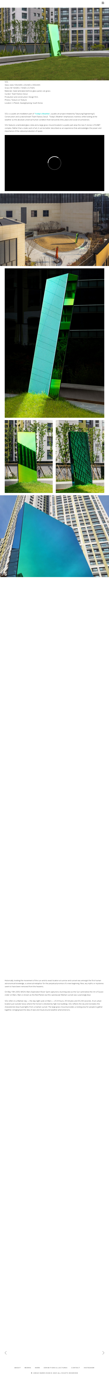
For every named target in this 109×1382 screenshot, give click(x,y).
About (18, 1367)
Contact (75, 1367)
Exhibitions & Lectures (55, 1367)
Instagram (89, 1367)
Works (28, 1367)
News (37, 1367)
